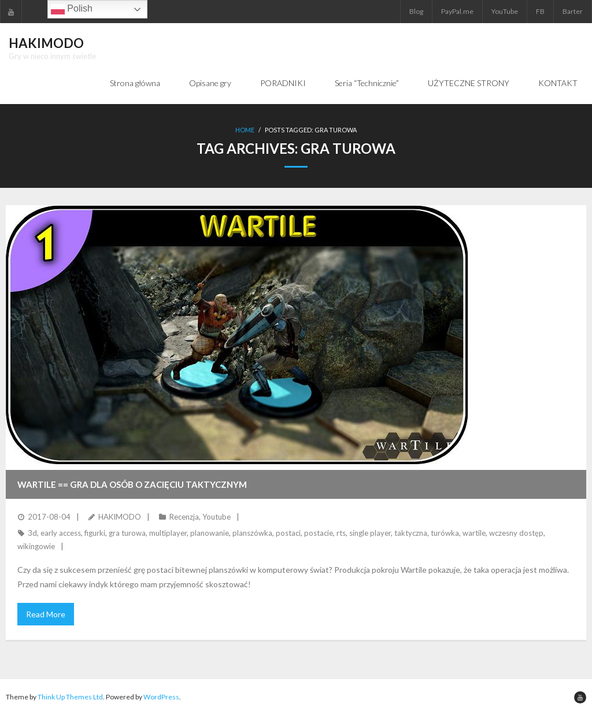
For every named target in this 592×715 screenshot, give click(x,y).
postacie (318, 533)
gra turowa (127, 533)
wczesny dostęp (516, 533)
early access (60, 533)
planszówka (252, 533)
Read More (45, 614)
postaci (288, 533)
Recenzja (184, 516)
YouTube (504, 11)
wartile (474, 533)
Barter (573, 11)
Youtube (216, 516)
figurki (94, 533)
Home (244, 130)
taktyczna (410, 533)
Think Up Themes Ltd (70, 696)
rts (341, 533)
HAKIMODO (119, 516)
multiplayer (168, 533)
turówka (445, 533)
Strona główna (135, 83)
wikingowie (36, 546)
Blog (416, 11)
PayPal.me (457, 11)
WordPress (161, 696)
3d (32, 533)
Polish (71, 9)
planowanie (209, 533)
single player (370, 533)
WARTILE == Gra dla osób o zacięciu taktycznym (132, 484)
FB (540, 11)
